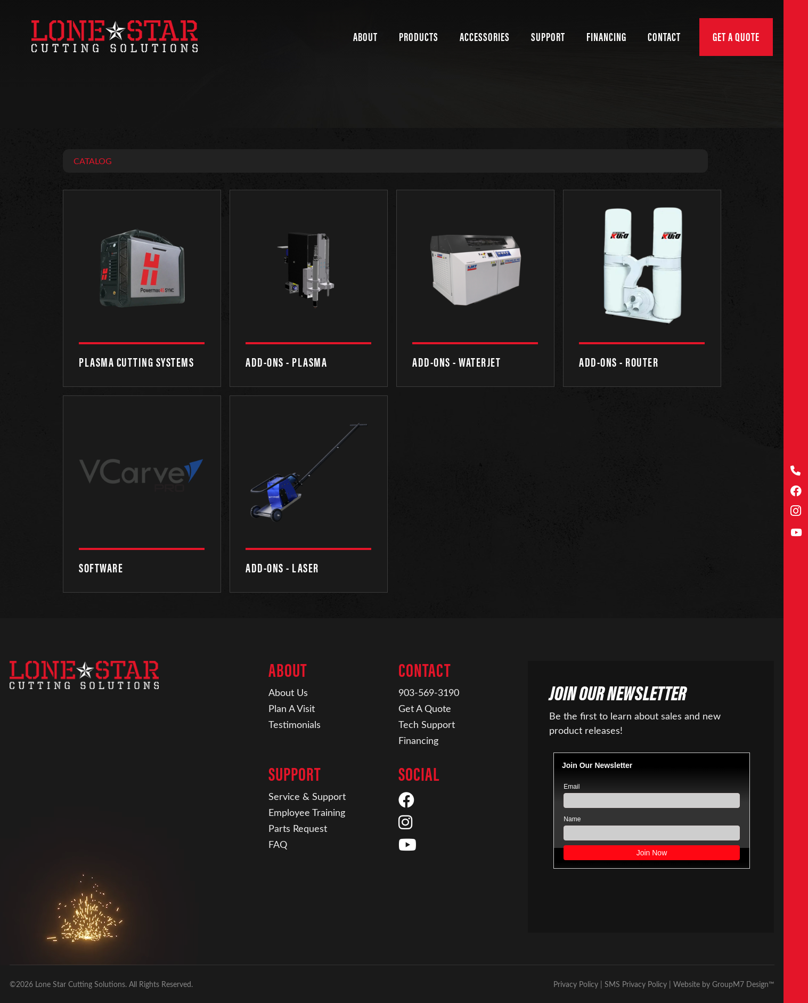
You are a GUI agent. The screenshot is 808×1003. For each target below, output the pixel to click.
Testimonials (294, 724)
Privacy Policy (575, 984)
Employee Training (306, 812)
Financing (418, 740)
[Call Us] (796, 471)
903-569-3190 (428, 692)
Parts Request (297, 828)
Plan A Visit (291, 708)
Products (418, 37)
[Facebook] (796, 491)
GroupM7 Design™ (743, 984)
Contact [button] (664, 37)
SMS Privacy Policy (636, 984)
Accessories (485, 37)
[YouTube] (796, 532)
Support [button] (548, 37)
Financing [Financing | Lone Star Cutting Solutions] (606, 37)
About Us (288, 692)
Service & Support (307, 796)
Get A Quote (736, 37)
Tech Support (426, 724)
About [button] (365, 37)
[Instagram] (796, 512)
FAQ (277, 844)
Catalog (93, 160)
